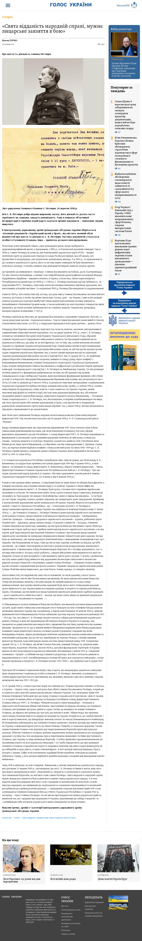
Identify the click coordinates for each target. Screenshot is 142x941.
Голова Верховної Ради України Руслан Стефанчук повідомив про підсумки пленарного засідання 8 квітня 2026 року (124, 69)
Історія (7, 16)
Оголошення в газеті (70, 909)
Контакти (65, 930)
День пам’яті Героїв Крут (112, 879)
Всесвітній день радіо (63, 879)
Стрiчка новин (68, 934)
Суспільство (6, 818)
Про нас (65, 906)
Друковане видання (94, 902)
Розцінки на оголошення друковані (67, 916)
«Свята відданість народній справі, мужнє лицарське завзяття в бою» (52, 28)
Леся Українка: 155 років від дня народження (21, 880)
